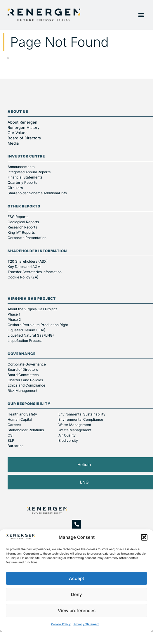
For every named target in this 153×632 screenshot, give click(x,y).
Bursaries (15, 446)
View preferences (76, 610)
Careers (14, 425)
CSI (10, 435)
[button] (144, 537)
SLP (11, 440)
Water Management (74, 425)
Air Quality (67, 435)
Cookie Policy (61, 624)
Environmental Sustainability (81, 414)
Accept (76, 578)
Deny (76, 594)
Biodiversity (68, 440)
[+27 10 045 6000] (76, 524)
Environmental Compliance (80, 419)
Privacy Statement (86, 624)
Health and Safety (22, 414)
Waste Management (74, 430)
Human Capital (20, 419)
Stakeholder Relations (26, 430)
